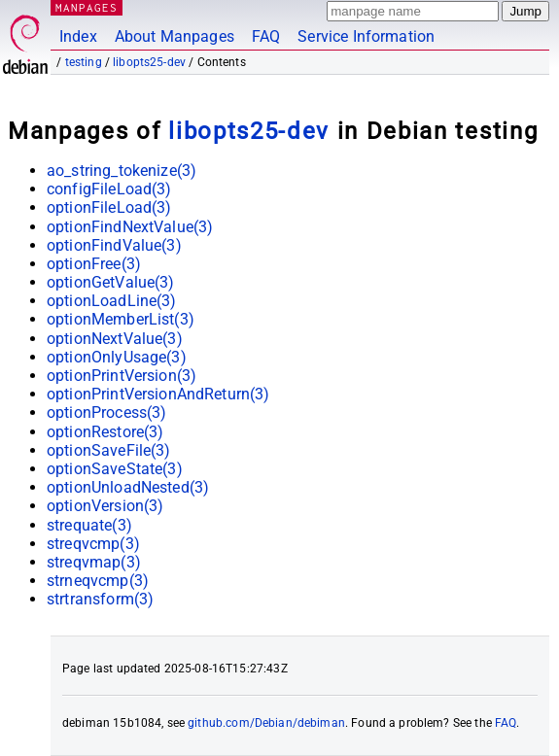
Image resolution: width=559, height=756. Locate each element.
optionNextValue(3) (115, 338)
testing (83, 62)
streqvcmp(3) (93, 543)
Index (78, 36)
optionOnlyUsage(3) (117, 357)
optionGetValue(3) (111, 282)
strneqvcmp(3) (98, 580)
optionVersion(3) (105, 506)
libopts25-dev (149, 62)
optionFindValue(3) (114, 245)
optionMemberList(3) (120, 319)
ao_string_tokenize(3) (121, 170)
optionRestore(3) (105, 432)
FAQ (266, 36)
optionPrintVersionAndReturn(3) (158, 394)
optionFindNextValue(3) (130, 227)
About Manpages (174, 36)
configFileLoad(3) (109, 189)
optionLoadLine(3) (112, 301)
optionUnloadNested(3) (128, 487)
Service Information (366, 36)
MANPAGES (86, 7)
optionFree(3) (94, 264)
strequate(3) (89, 525)
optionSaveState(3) (115, 469)
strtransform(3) (100, 599)
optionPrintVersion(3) (121, 375)
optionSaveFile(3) (109, 450)
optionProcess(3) (106, 412)
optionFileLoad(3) (109, 207)
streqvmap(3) (94, 562)
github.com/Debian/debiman (266, 723)
